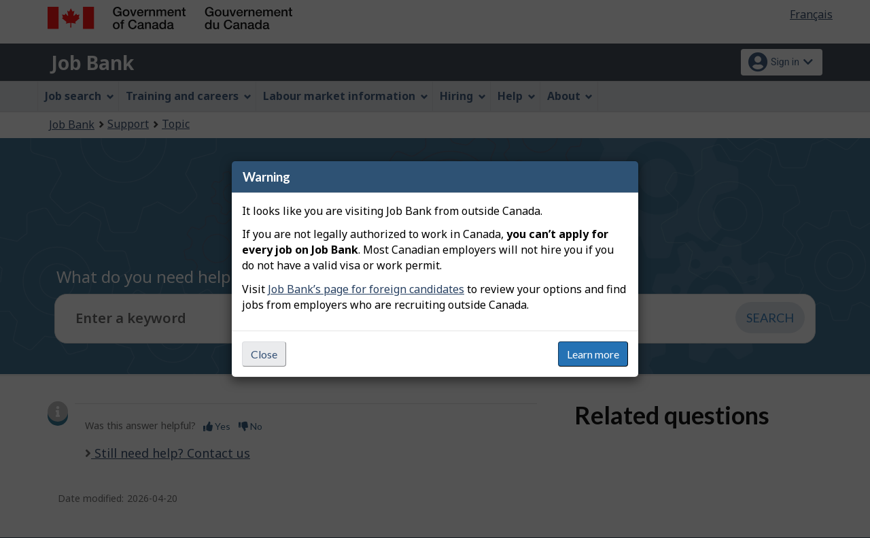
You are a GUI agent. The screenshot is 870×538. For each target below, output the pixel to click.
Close (264, 354)
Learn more (593, 354)
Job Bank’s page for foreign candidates (366, 289)
